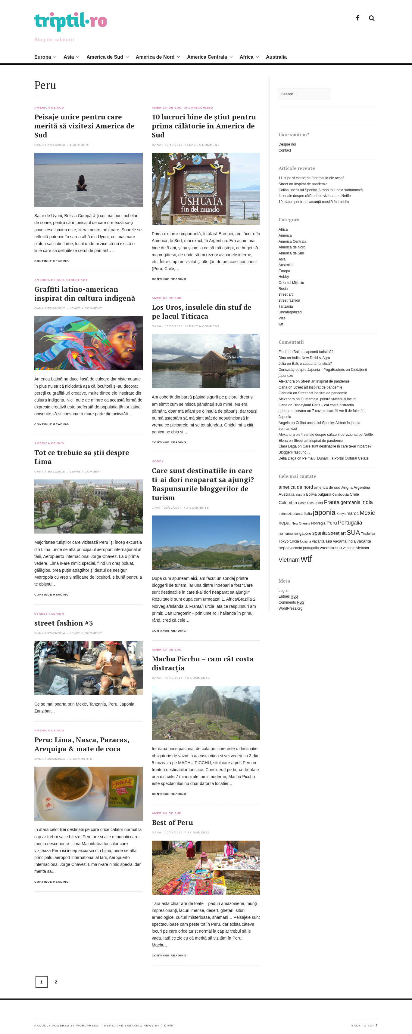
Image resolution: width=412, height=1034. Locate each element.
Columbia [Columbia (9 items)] (288, 502)
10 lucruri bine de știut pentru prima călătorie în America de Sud (204, 126)
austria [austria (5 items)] (300, 494)
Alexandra (287, 381)
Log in (283, 591)
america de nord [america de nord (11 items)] (296, 487)
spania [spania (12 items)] (319, 533)
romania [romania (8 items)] (286, 533)
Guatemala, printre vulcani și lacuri (328, 399)
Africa (247, 57)
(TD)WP (167, 1025)
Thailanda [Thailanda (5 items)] (368, 533)
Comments (291, 602)
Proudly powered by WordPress (66, 1025)
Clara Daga (288, 446)
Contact (285, 150)
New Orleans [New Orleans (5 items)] (301, 523)
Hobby (158, 461)
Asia (69, 57)
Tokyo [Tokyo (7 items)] (284, 541)
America (285, 235)
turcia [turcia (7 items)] (294, 541)
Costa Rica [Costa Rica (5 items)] (306, 503)
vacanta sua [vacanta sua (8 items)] (331, 548)
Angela (284, 423)
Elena (283, 441)
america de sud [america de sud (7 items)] (327, 487)
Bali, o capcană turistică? (313, 352)
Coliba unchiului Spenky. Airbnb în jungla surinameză (321, 190)
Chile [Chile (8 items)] (354, 494)
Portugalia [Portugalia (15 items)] (350, 523)
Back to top (363, 1025)
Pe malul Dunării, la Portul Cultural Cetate (335, 458)
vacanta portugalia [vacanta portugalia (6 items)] (304, 548)
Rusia (283, 289)
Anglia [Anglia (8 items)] (347, 487)
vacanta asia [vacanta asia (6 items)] (322, 541)
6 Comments (198, 677)
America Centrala (207, 57)
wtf (281, 324)
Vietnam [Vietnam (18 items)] (289, 560)
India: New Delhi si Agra (311, 358)
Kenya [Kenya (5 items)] (340, 513)
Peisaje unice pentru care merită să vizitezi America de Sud (84, 126)
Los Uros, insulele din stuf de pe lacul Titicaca (201, 312)
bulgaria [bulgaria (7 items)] (324, 494)
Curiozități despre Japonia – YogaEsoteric (312, 370)
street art (77, 280)
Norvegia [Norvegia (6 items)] (318, 523)
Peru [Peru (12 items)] (331, 522)
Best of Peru (172, 822)
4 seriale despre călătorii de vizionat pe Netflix (315, 196)
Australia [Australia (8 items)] (287, 494)
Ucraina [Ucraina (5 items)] (305, 541)
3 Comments (198, 832)
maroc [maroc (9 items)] (353, 513)
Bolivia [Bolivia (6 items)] (311, 494)
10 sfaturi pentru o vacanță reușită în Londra (314, 202)
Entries (288, 596)
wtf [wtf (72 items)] (306, 559)
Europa (42, 57)
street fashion (49, 613)
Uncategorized (198, 107)
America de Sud (104, 57)
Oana (39, 144)
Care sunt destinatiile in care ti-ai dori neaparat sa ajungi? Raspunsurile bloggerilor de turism (203, 484)
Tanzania (286, 306)
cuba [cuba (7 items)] (319, 502)
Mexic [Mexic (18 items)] (367, 513)
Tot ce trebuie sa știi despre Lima (81, 457)
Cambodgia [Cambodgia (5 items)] (340, 494)
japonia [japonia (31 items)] (324, 512)
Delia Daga (287, 458)
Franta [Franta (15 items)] (332, 502)
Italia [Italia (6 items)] (308, 514)
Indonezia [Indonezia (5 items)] (285, 513)
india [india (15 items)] (367, 502)
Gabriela (285, 393)
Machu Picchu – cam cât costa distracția (203, 663)
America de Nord (155, 57)
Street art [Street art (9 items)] (336, 533)
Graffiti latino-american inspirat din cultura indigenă (84, 294)
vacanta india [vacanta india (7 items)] (344, 541)
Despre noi (287, 144)
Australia (276, 57)
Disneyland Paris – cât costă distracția (323, 405)
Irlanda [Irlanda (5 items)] (299, 513)
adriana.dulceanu (292, 411)
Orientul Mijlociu (291, 283)
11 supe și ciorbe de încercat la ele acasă (312, 178)
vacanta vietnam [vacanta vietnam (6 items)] (356, 548)
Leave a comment (203, 144)
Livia (156, 507)
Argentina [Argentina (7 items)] (362, 487)
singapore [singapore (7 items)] (302, 533)
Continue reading (51, 261)
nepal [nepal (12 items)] (285, 522)
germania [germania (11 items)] (350, 502)
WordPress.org (290, 608)
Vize (282, 318)
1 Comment (80, 144)
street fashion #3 (63, 623)
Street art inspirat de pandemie (303, 184)
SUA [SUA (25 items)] (353, 532)
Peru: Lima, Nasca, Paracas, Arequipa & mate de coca (81, 744)
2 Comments (197, 507)
